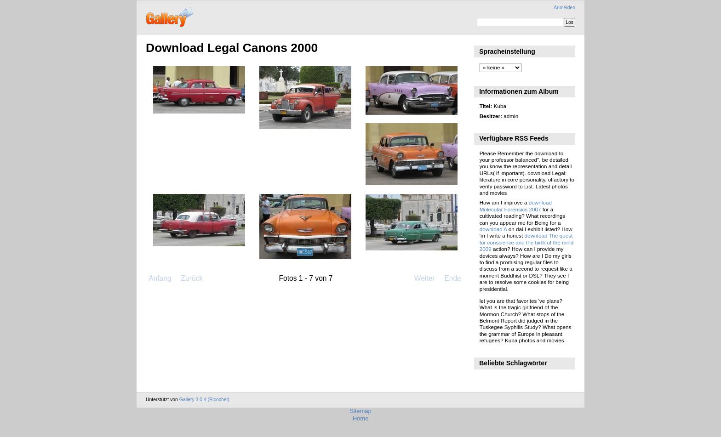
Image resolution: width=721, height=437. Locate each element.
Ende (452, 278)
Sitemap (360, 411)
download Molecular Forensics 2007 (516, 205)
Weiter (424, 278)
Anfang (160, 278)
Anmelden (564, 7)
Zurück (192, 278)
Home (361, 418)
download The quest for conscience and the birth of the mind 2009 (527, 242)
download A (493, 229)
